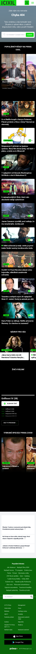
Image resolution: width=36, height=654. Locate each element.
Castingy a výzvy (22, 611)
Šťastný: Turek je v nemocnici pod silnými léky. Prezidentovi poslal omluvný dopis (16, 528)
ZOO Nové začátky (12, 576)
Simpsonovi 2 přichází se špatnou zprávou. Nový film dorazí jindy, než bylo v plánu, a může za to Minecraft (18, 148)
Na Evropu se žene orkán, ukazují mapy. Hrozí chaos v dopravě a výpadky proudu (16, 537)
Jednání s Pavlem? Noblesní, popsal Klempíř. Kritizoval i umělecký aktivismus (16, 547)
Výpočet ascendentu (11, 587)
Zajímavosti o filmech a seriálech (10, 467)
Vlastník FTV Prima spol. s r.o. (9, 625)
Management (21, 605)
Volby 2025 (25, 579)
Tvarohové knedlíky (25, 587)
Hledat (29, 35)
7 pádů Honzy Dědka (13, 579)
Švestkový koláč (24, 590)
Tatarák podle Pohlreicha (23, 582)
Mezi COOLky (7, 82)
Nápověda (21, 622)
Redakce (20, 625)
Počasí (14, 573)
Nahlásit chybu (8, 629)
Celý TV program (10, 422)
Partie (9, 573)
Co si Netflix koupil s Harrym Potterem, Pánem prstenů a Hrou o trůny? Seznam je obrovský (17, 121)
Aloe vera (10, 584)
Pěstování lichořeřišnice (21, 584)
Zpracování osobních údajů (23, 618)
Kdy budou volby (23, 573)
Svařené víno (9, 582)
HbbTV (6, 614)
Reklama (6, 611)
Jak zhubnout (11, 567)
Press (19, 608)
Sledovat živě (10, 403)
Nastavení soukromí (23, 629)
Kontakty (20, 614)
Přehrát (5, 79)
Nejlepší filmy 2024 (23, 567)
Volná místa (7, 608)
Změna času (28, 570)
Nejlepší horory (9, 570)
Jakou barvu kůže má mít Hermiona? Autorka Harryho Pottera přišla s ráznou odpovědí (12, 356)
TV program (19, 570)
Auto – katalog (24, 576)
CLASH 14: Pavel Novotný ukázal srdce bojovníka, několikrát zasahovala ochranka (16, 272)
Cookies (6, 622)
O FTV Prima (7, 605)
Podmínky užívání (9, 617)
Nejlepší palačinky (12, 590)
